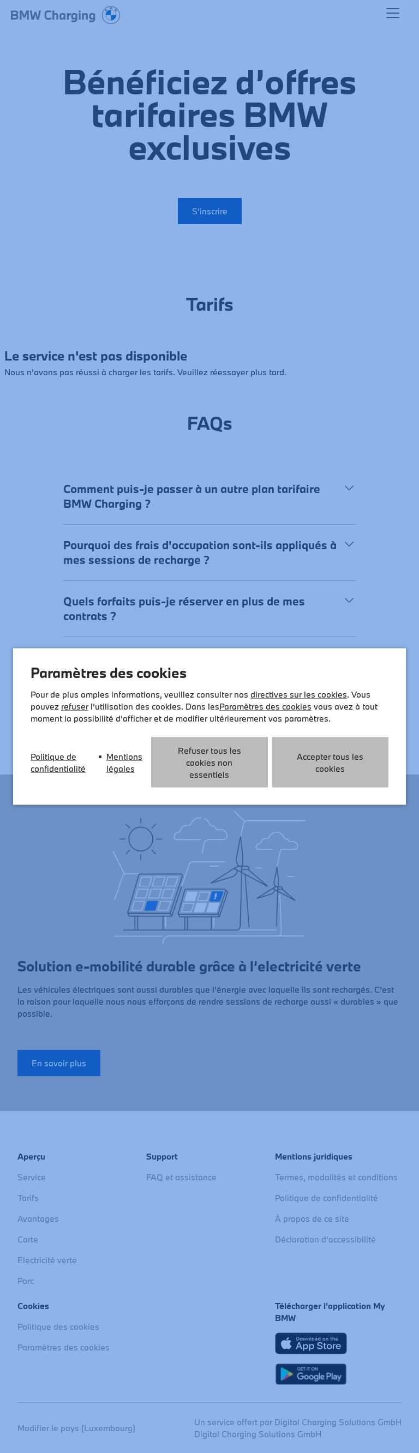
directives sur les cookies (298, 694)
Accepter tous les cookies (330, 762)
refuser (74, 706)
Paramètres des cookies (265, 706)
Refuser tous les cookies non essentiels (209, 762)
